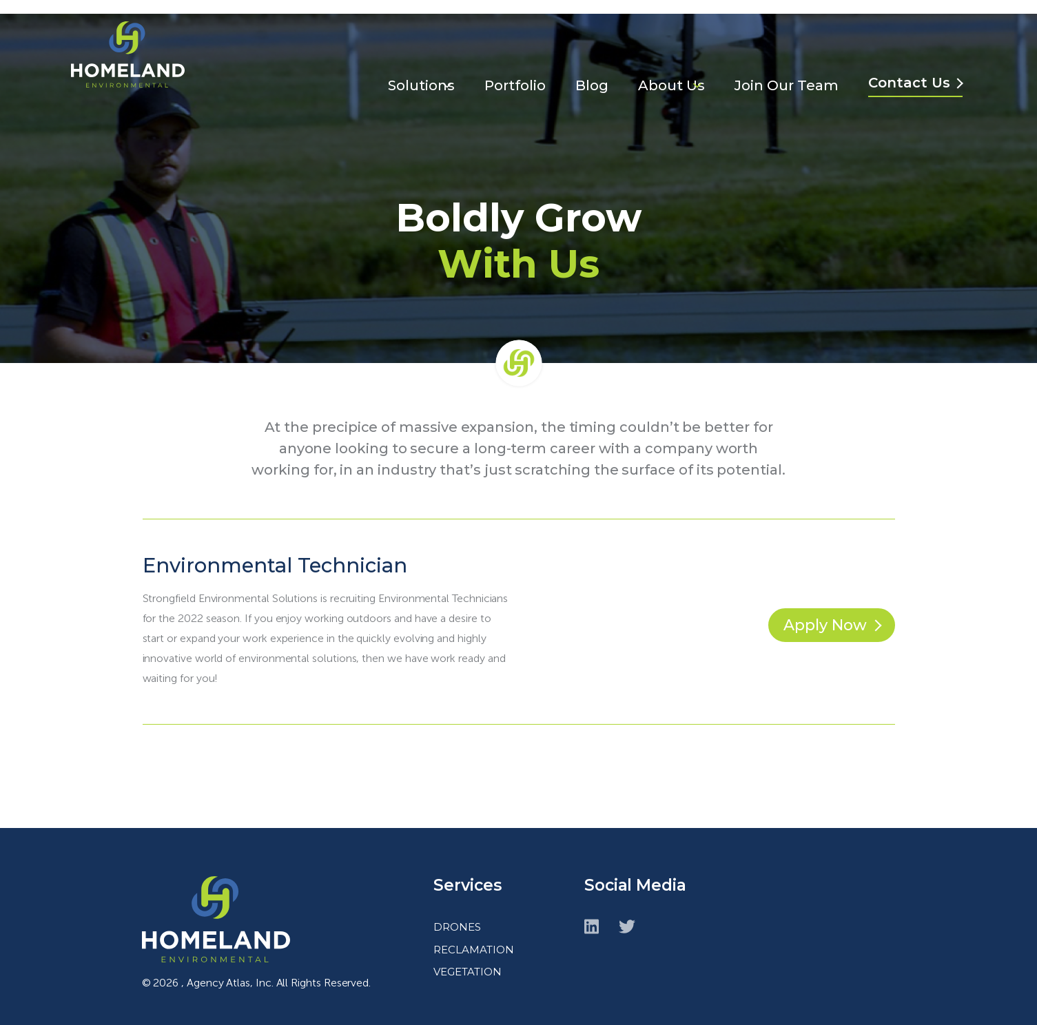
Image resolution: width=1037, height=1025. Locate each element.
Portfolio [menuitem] (513, 59)
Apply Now (818, 611)
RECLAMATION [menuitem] (473, 935)
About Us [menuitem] (672, 59)
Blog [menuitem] (591, 59)
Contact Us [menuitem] (913, 56)
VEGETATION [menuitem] (467, 957)
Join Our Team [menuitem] (789, 59)
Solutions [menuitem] (417, 59)
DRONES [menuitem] (457, 913)
